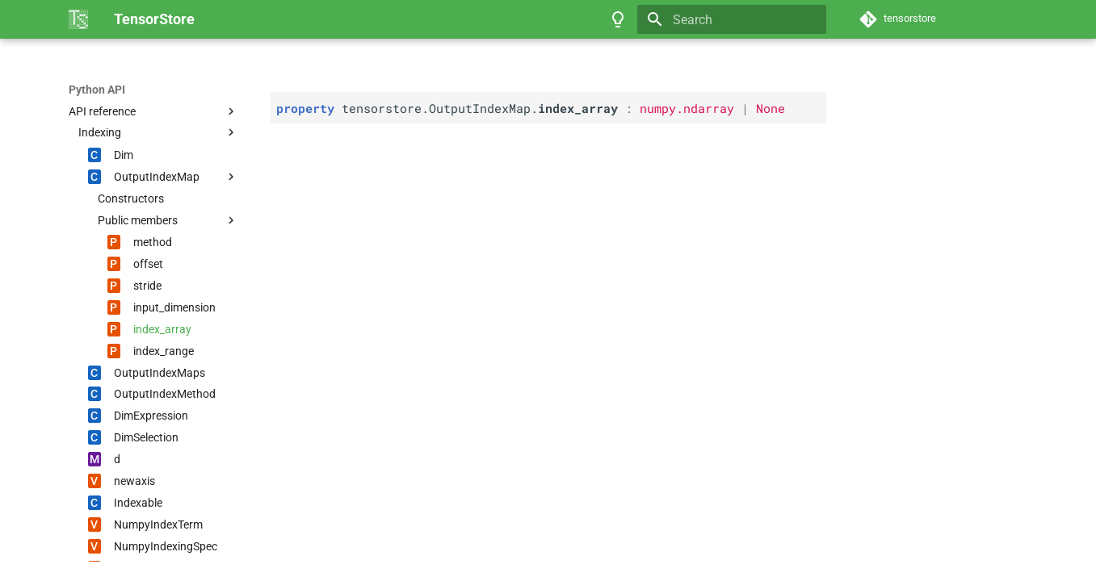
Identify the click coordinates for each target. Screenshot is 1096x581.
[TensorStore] (78, 19)
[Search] (731, 19)
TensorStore (100, 89)
